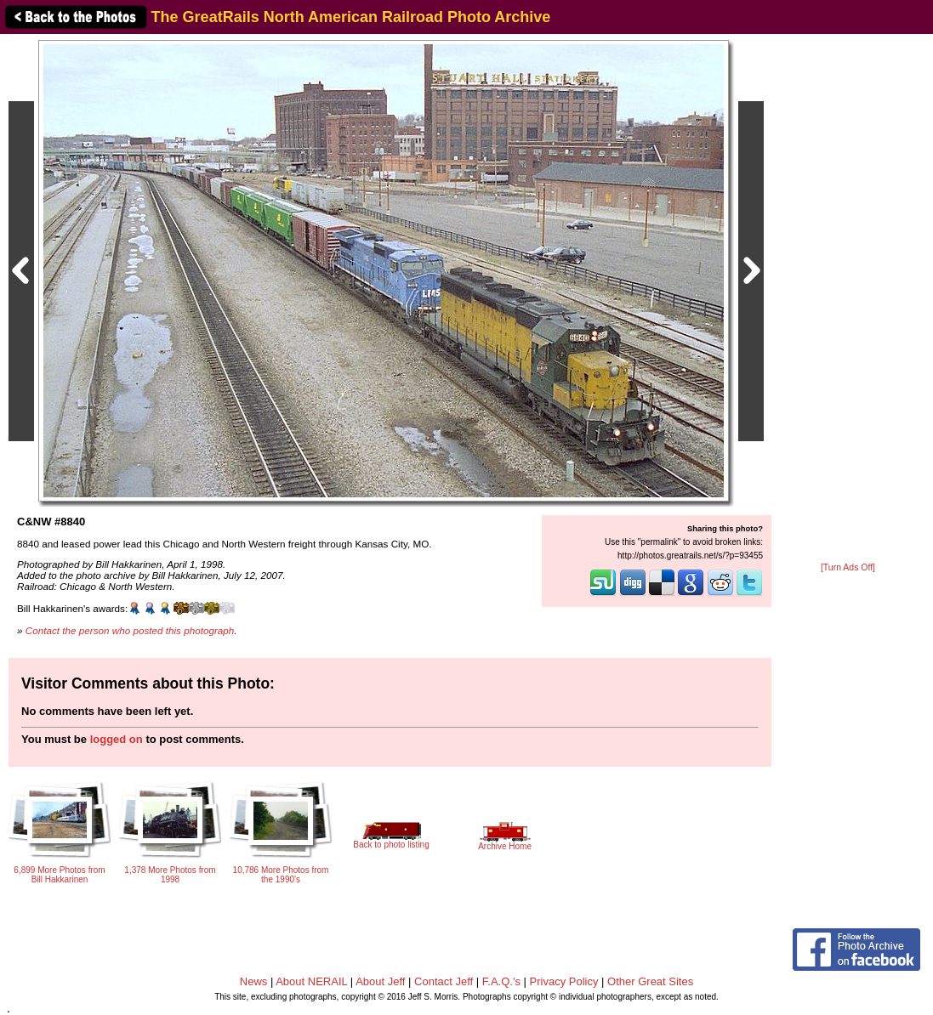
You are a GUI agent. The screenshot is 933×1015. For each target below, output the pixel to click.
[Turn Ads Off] (848, 567)
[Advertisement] (848, 299)
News (254, 981)
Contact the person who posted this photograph (130, 630)
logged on (116, 739)
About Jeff (380, 981)
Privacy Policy (564, 981)
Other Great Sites (650, 981)
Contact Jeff (443, 981)
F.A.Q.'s (501, 981)
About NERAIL (311, 981)
